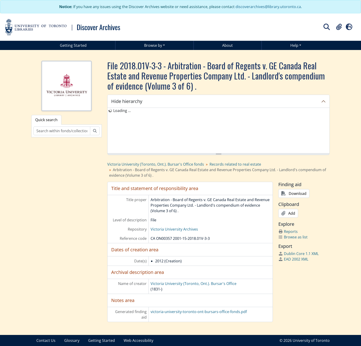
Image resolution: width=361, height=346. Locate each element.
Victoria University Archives (174, 229)
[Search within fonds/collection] (61, 130)
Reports (288, 231)
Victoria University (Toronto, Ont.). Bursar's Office (193, 283)
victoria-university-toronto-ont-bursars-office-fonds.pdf (199, 311)
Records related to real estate (235, 164)
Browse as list (293, 237)
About (227, 45)
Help (294, 45)
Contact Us (45, 340)
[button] (339, 27)
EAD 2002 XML (293, 259)
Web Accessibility (138, 340)
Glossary (71, 340)
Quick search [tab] (46, 119)
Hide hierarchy (126, 101)
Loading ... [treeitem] (122, 110)
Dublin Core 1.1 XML (298, 253)
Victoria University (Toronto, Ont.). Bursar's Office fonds (155, 164)
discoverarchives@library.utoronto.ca (268, 6)
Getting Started (73, 45)
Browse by (153, 45)
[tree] (218, 131)
